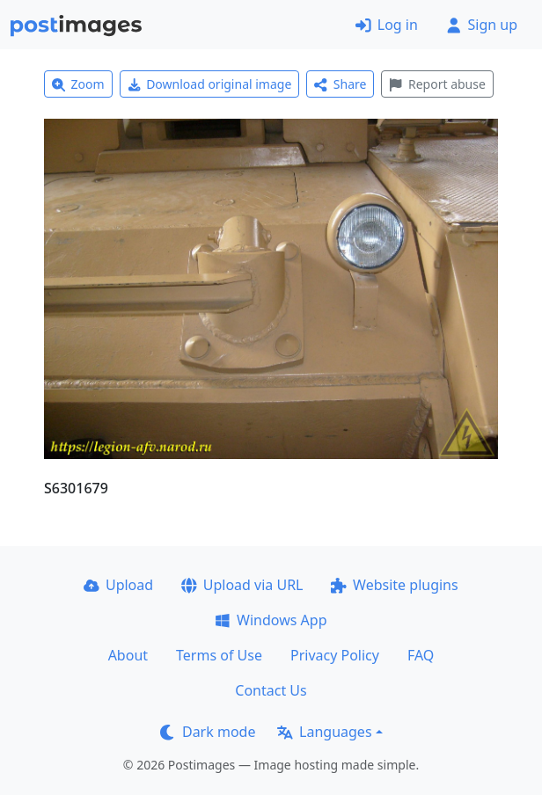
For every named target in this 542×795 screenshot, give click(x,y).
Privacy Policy (334, 655)
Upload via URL (242, 584)
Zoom (78, 84)
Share (340, 84)
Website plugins (394, 584)
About (128, 655)
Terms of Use (219, 655)
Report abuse (437, 84)
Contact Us (270, 690)
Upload (118, 584)
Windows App (270, 620)
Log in (386, 24)
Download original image (210, 84)
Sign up (481, 24)
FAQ (420, 655)
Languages (324, 731)
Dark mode (207, 731)
